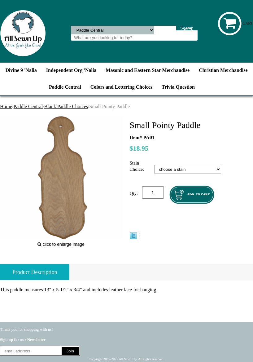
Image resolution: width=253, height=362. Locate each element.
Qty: (134, 193)
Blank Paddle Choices (66, 106)
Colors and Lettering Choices (121, 87)
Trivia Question (178, 87)
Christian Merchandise (223, 70)
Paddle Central (65, 87)
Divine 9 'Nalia (21, 70)
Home (6, 106)
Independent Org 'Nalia (71, 70)
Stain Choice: (137, 166)
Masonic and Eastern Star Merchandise (148, 70)
